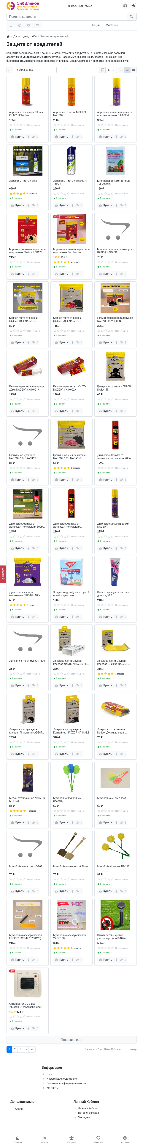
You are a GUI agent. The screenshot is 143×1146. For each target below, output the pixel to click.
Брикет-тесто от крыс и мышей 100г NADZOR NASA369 (23, 319)
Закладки (84, 1117)
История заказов (88, 1112)
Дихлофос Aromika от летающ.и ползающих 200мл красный (115, 457)
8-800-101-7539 (80, 6)
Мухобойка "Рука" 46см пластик (67, 800)
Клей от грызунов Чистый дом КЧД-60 (113, 594)
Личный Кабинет (88, 1108)
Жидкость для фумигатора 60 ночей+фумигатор (71, 594)
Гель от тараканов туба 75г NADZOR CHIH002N (69, 388)
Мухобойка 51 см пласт (111, 798)
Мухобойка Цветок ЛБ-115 (113, 866)
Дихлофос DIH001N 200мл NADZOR (113, 525)
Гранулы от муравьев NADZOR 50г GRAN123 (22, 457)
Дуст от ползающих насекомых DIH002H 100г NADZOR (24, 594)
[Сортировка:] (35, 70)
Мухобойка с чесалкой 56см (70, 866)
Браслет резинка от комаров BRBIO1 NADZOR (115, 251)
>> (32, 1049)
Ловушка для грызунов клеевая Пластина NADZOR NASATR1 (26, 731)
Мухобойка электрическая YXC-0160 (69, 937)
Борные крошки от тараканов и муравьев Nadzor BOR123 (27, 251)
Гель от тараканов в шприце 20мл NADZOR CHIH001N (26, 388)
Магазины (112, 25)
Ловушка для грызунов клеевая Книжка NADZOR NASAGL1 (112, 662)
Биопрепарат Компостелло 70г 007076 (113, 182)
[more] (37, 136)
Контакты (52, 1087)
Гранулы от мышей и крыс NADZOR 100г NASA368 (69, 457)
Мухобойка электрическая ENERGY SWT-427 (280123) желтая (25, 937)
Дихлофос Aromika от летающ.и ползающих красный (66, 525)
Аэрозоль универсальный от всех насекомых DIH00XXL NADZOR (114, 114)
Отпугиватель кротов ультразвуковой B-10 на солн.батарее (111, 937)
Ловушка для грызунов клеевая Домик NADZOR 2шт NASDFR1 (70, 662)
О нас (50, 1074)
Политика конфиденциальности (66, 1083)
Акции (96, 25)
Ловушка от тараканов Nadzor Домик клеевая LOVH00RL (111, 731)
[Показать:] (111, 70)
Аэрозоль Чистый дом (23, 180)
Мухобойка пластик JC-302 (25, 866)
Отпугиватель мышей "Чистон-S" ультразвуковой (25, 1005)
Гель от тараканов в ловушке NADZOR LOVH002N (115, 319)
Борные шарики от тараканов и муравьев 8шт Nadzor (71, 251)
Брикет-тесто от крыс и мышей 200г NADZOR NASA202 (67, 319)
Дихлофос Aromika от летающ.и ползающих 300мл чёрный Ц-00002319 (27, 525)
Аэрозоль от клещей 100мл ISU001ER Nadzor (26, 114)
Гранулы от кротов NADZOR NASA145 (114, 388)
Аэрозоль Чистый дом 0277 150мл (70, 182)
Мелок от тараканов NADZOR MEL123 (27, 800)
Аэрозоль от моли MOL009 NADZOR (69, 114)
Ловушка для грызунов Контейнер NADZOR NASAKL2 (71, 731)
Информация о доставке (62, 1078)
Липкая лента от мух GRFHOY (27, 660)
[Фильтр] (3, 574)
